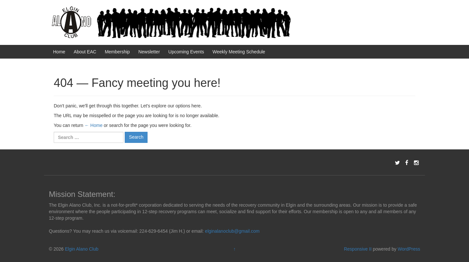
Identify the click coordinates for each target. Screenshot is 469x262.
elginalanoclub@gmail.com (232, 231)
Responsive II (358, 249)
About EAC (85, 51)
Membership (117, 51)
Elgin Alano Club (81, 249)
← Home (93, 125)
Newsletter (149, 51)
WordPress (409, 249)
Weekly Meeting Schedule (239, 51)
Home (59, 51)
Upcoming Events (186, 51)
